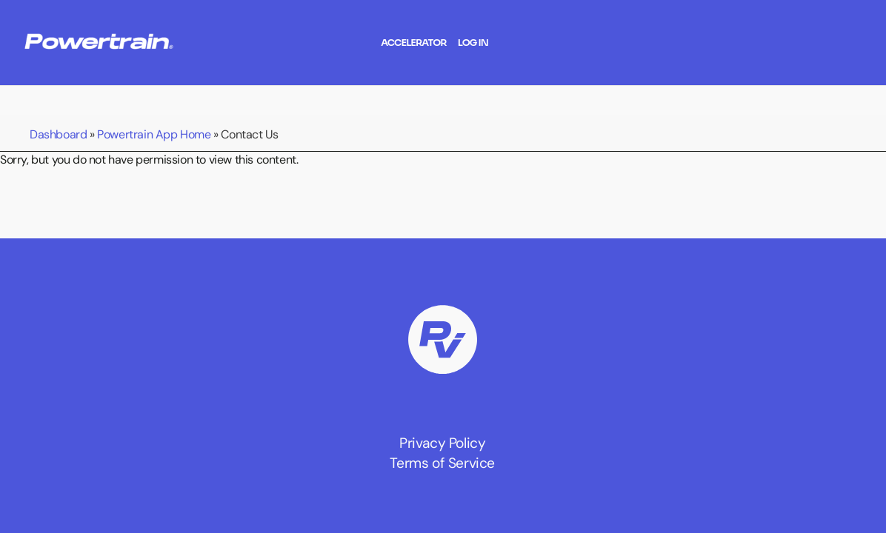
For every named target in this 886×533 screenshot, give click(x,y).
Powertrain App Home (153, 133)
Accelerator (414, 43)
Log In (473, 43)
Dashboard (58, 133)
